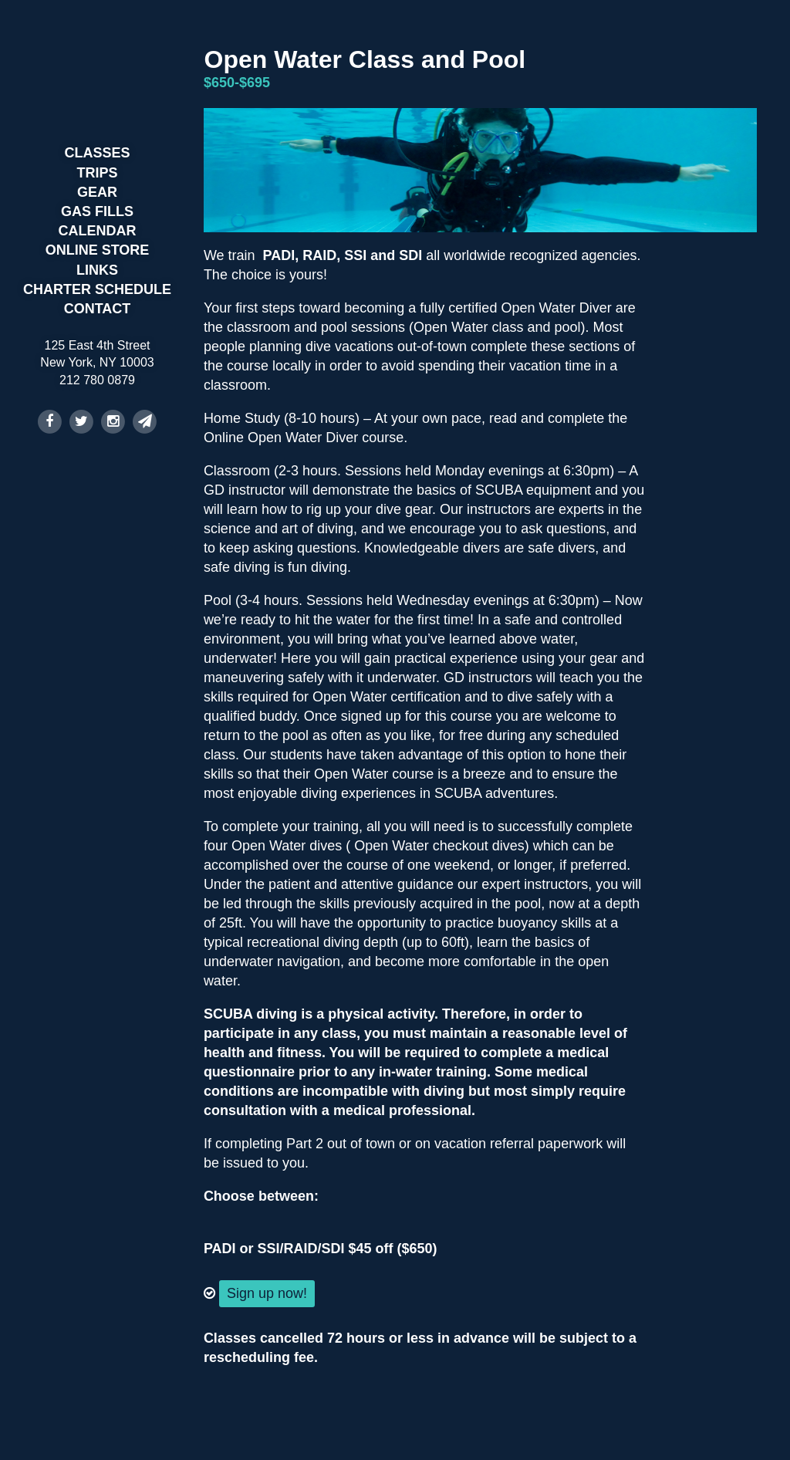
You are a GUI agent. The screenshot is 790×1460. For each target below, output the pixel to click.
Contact (97, 308)
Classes (97, 153)
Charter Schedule (97, 289)
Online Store (98, 250)
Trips (97, 173)
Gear (97, 192)
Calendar (98, 230)
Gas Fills (97, 211)
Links (97, 270)
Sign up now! (267, 1293)
